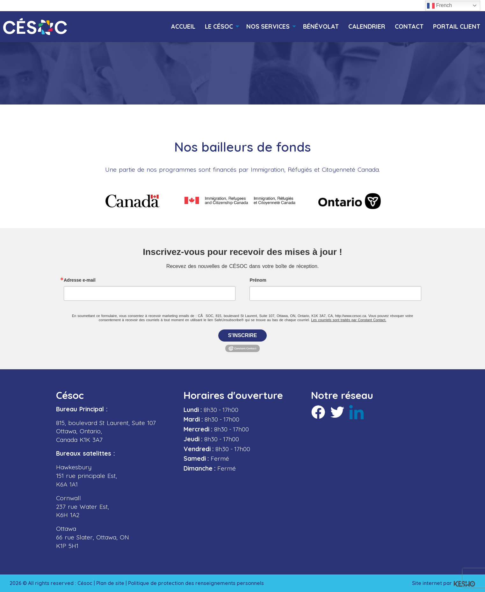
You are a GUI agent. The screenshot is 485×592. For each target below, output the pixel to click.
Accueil (183, 27)
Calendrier (366, 27)
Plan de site (110, 583)
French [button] (439, 6)
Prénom (258, 280)
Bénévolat (321, 27)
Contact (409, 27)
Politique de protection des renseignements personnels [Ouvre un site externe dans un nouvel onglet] (196, 583)
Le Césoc (219, 27)
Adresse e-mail (80, 280)
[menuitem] (183, 26)
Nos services (268, 27)
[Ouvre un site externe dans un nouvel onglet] (132, 201)
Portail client (456, 27)
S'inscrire (242, 335)
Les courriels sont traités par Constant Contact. (348, 320)
